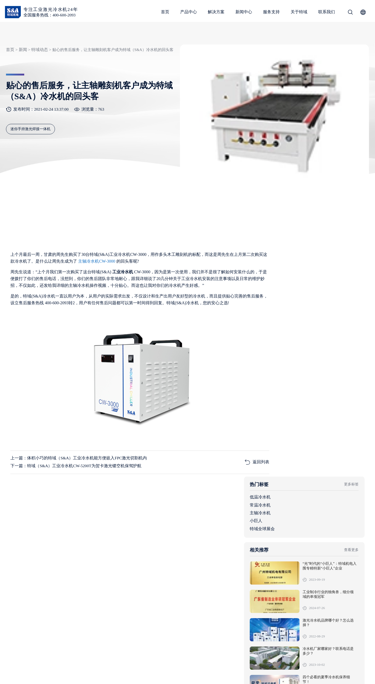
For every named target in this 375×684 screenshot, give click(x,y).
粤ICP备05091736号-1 (115, 672)
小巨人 (291, 284)
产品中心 (188, 12)
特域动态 (39, 55)
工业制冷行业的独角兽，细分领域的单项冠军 (339, 361)
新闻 (22, 55)
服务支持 (271, 12)
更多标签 (351, 247)
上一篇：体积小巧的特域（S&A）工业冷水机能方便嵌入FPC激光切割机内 (78, 449)
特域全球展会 (297, 291)
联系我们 (326, 12)
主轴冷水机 (295, 276)
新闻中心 (244, 12)
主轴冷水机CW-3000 (110, 252)
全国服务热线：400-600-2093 (50, 15)
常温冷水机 (295, 268)
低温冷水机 (295, 260)
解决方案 (216, 12)
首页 (165, 12)
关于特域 (299, 12)
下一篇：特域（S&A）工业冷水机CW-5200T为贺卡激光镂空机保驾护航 (76, 457)
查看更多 (351, 313)
